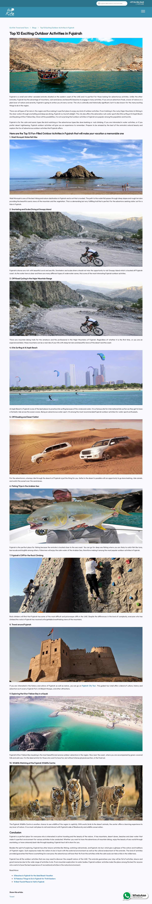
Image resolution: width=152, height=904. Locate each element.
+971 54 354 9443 (137, 2)
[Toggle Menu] (143, 11)
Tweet (12, 896)
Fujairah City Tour (89, 686)
